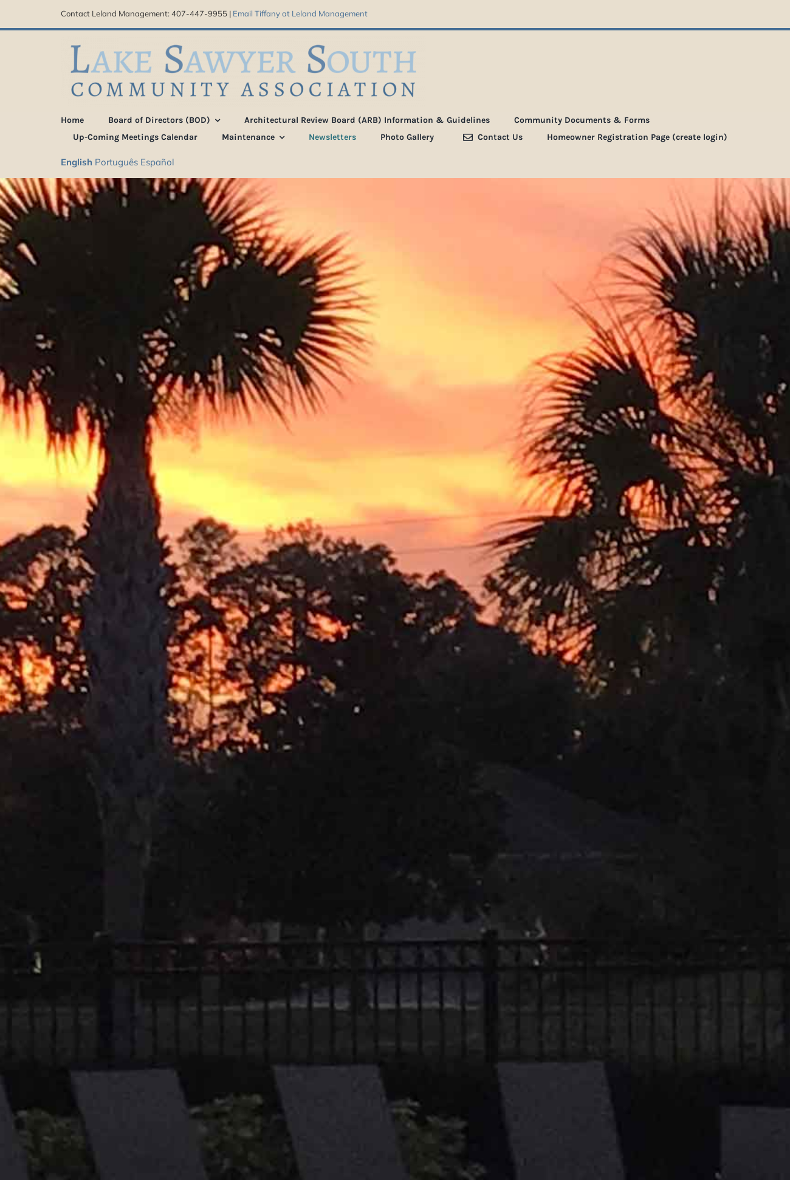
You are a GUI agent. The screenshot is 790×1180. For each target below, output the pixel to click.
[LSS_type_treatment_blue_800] (243, 41)
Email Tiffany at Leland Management (300, 13)
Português (116, 162)
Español (157, 162)
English (76, 162)
